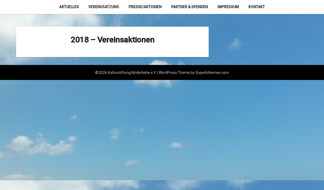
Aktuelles (69, 7)
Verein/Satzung (103, 7)
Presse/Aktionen (145, 7)
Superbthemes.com (212, 72)
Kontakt (256, 7)
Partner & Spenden (189, 7)
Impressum (228, 7)
